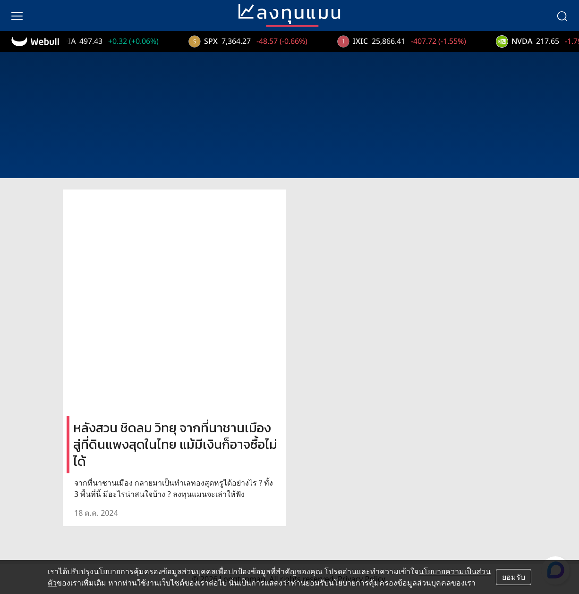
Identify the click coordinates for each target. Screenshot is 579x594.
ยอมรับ (513, 577)
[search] (562, 15)
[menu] (17, 15)
